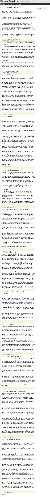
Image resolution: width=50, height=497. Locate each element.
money (14, 166)
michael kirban (25, 407)
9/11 (5, 39)
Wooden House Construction (16, 391)
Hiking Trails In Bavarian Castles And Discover (16, 292)
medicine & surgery (11, 248)
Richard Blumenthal (12, 224)
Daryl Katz (18, 366)
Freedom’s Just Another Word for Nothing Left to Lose (18, 43)
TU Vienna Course (13, 170)
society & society (11, 491)
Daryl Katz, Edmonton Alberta (23, 217)
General (8, 40)
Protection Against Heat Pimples (17, 209)
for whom (11, 113)
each (8, 113)
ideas (11, 39)
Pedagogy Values (12, 75)
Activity (13, 4)
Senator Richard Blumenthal (19, 185)
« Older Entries (5, 494)
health (6, 248)
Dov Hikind (24, 448)
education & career (8, 206)
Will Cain (29, 333)
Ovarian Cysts (11, 252)
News (11, 72)
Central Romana (19, 287)
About (7, 4)
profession (15, 206)
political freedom (11, 71)
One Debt (10, 116)
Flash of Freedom (9, 1)
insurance (15, 113)
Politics (6, 491)
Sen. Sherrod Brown (27, 277)
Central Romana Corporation (13, 110)
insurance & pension (8, 166)
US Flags (39, 8)
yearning (18, 39)
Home (3, 4)
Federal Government (13, 439)
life (5, 436)
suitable (22, 113)
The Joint (10, 324)
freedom (8, 39)
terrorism (14, 39)
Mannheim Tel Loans (14, 356)
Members (18, 4)
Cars (6, 113)
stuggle (17, 71)
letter (19, 113)
